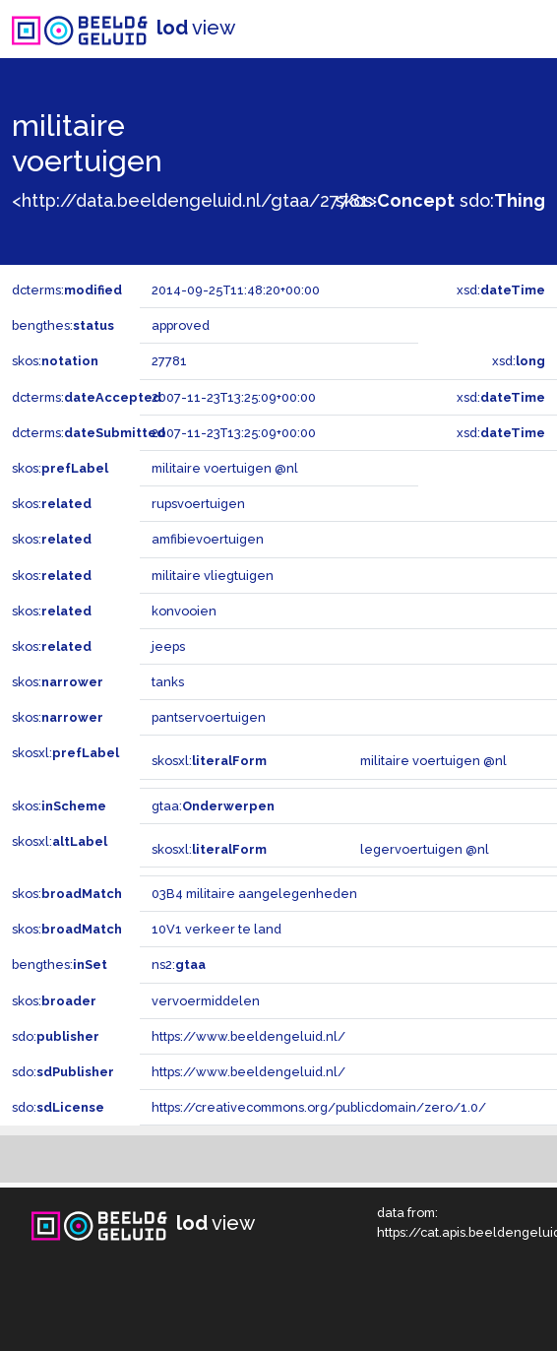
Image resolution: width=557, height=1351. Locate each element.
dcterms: (67, 290)
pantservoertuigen (209, 717)
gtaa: (213, 806)
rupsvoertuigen (198, 503)
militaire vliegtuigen (213, 575)
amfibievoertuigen (208, 539)
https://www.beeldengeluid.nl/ (248, 1036)
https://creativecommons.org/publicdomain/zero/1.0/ (319, 1107)
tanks (168, 682)
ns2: (179, 964)
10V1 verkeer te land (216, 929)
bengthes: (63, 325)
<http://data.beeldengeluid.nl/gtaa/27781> (194, 200)
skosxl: (65, 752)
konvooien (184, 611)
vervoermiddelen (206, 1001)
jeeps (168, 646)
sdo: (502, 200)
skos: (395, 200)
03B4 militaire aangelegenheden (254, 893)
